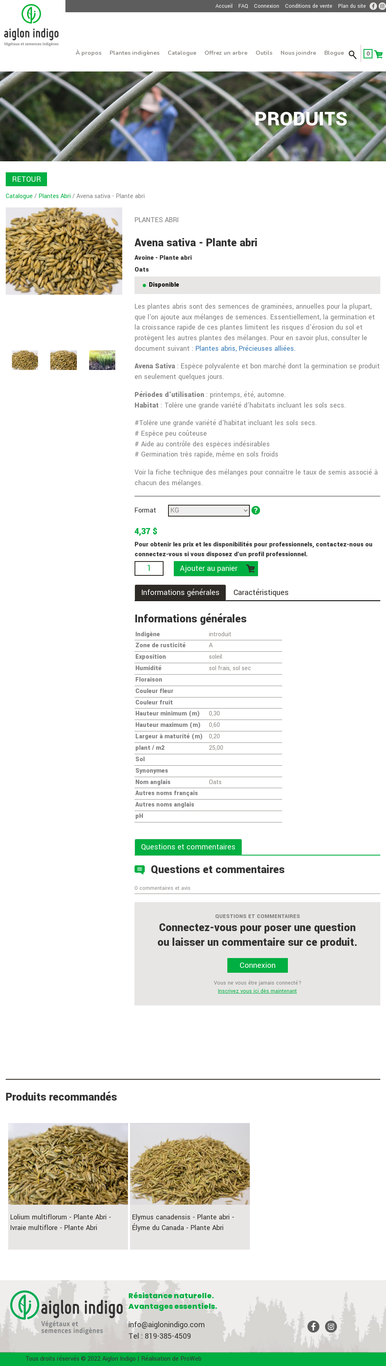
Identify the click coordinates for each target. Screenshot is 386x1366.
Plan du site (352, 6)
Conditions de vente (308, 6)
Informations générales (180, 592)
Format (145, 510)
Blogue (334, 53)
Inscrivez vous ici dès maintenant (257, 991)
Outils (264, 53)
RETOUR (26, 179)
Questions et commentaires (188, 847)
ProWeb (191, 1359)
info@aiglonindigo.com (166, 1324)
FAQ (243, 6)
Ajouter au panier (209, 568)
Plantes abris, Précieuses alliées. (244, 348)
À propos (88, 53)
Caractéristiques (261, 592)
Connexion (266, 6)
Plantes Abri (54, 196)
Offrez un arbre (225, 53)
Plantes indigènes (134, 53)
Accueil (224, 6)
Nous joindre (298, 53)
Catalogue (182, 53)
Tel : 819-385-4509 (159, 1336)
